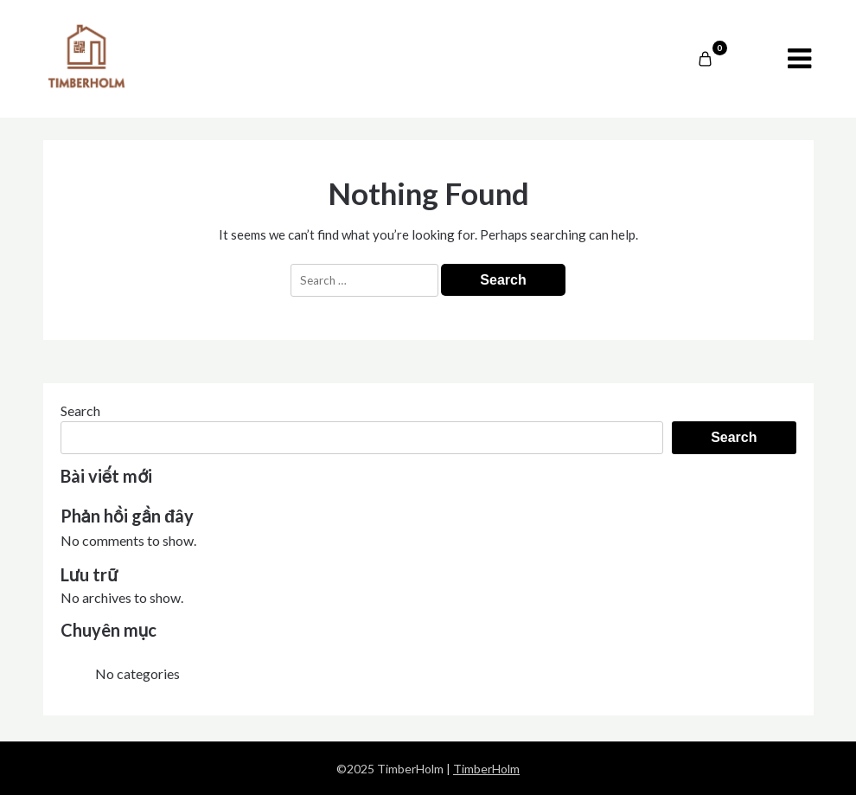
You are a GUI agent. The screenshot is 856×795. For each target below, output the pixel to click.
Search (80, 410)
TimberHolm (486, 768)
